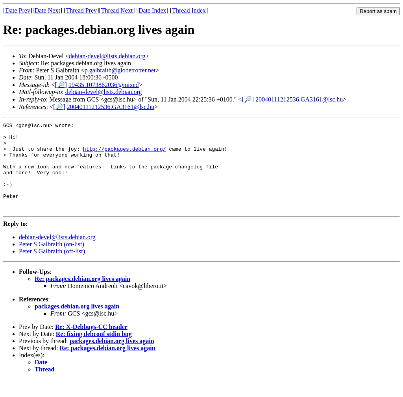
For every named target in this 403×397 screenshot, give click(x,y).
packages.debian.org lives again (77, 324)
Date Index (152, 10)
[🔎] (61, 84)
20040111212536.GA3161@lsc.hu (299, 99)
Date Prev (17, 10)
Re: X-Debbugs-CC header (91, 344)
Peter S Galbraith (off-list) (52, 269)
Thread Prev (81, 10)
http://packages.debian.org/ (124, 154)
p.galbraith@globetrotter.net (120, 70)
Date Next (47, 10)
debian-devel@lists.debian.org (107, 56)
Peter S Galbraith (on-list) (51, 262)
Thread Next (117, 10)
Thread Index (189, 10)
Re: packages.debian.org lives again (82, 296)
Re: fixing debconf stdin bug (94, 351)
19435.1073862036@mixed (103, 84)
